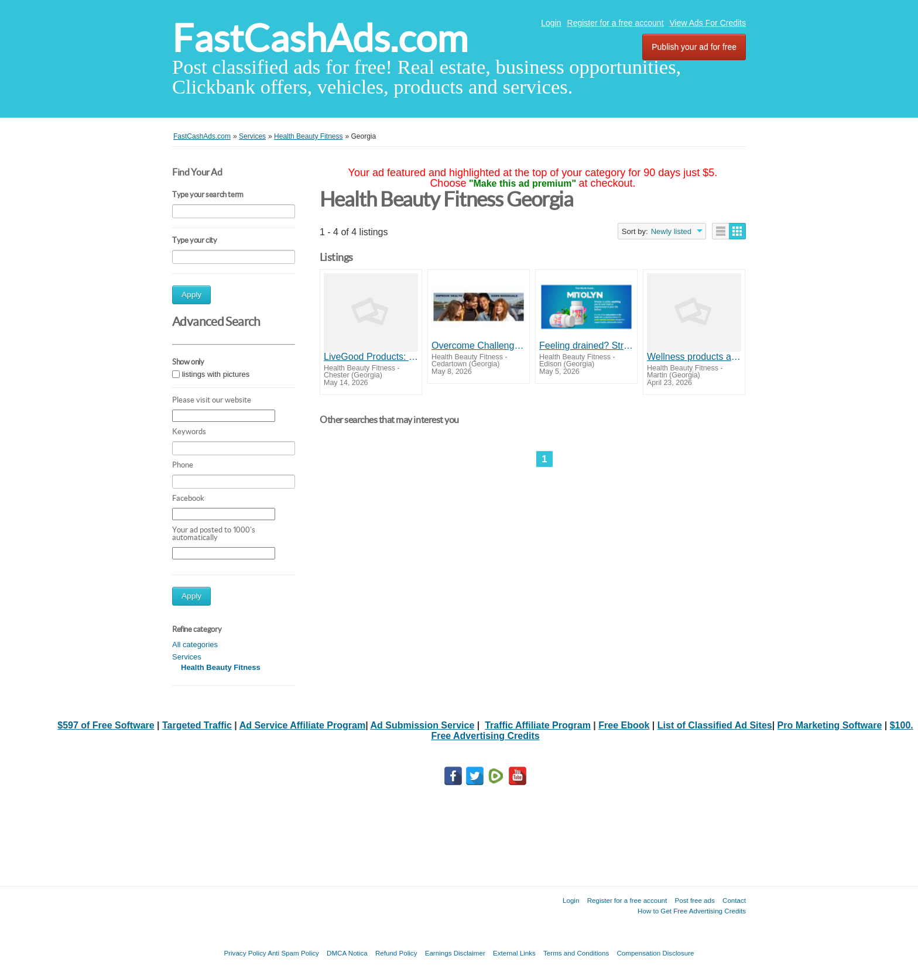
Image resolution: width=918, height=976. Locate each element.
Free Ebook (623, 725)
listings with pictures (216, 374)
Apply (191, 294)
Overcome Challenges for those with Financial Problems (478, 345)
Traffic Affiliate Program (538, 725)
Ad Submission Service (422, 725)
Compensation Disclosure (655, 953)
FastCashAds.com (320, 38)
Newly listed (671, 231)
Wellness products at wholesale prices (694, 357)
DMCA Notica (347, 953)
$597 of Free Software (105, 725)
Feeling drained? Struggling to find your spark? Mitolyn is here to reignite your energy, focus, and (586, 345)
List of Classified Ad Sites (714, 725)
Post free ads (694, 900)
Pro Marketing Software (829, 725)
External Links (514, 953)
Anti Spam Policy (293, 953)
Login (551, 23)
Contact (734, 900)
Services (186, 656)
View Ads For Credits (708, 23)
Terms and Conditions (576, 953)
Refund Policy (396, 953)
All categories (195, 644)
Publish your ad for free (694, 46)
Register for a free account (615, 23)
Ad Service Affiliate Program (302, 725)
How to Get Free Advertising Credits (692, 911)
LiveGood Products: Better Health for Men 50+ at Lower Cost (371, 357)
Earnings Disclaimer (455, 953)
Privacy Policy (245, 953)
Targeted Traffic (197, 725)
